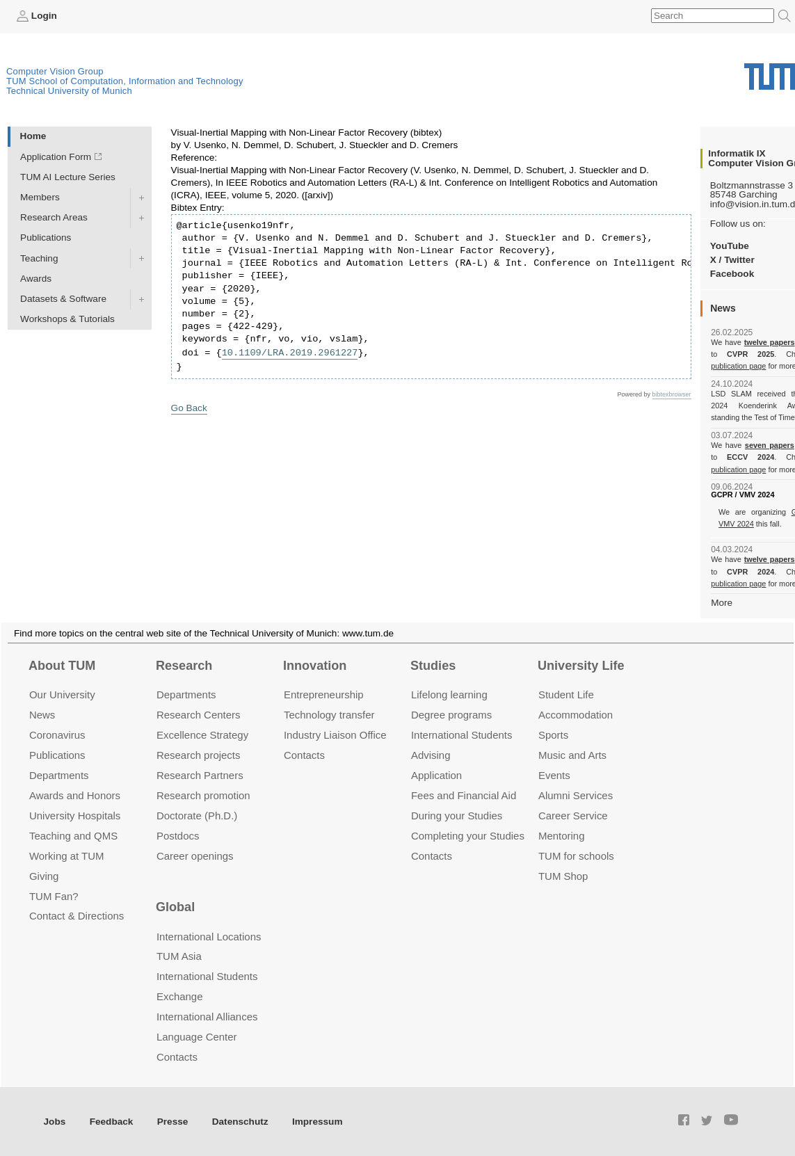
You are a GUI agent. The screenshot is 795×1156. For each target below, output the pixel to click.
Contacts (304, 755)
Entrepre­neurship (324, 694)
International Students (461, 735)
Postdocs (178, 836)
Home (33, 136)
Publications (45, 237)
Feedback (112, 1121)
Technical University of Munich (69, 91)
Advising (431, 755)
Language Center (196, 1037)
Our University (62, 694)
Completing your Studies (467, 836)
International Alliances (206, 1016)
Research (184, 666)
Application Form (55, 157)
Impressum (317, 1121)
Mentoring (561, 836)
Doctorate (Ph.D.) (196, 815)
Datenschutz (240, 1121)
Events (554, 775)
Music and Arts (572, 755)
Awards (35, 278)
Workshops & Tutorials (67, 319)
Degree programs (451, 715)
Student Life (566, 694)
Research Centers (198, 715)
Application (436, 775)
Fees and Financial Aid (463, 795)
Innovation (314, 666)
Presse (172, 1121)
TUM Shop (563, 876)
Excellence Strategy (202, 735)
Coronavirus (57, 735)
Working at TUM (66, 856)
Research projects (198, 755)
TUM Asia (179, 956)
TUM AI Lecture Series (67, 177)
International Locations (208, 936)
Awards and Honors (74, 795)
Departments (59, 775)
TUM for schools (576, 856)
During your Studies (456, 815)
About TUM (62, 666)
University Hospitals (74, 815)
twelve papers (769, 342)
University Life (581, 666)
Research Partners (199, 775)
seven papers (769, 445)
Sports (553, 735)
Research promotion (203, 795)
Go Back (189, 408)
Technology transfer (329, 715)
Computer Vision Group (55, 71)
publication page (738, 366)
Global (175, 907)
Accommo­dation (575, 715)
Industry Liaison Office (335, 735)
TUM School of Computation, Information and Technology (124, 81)
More (721, 602)
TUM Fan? (54, 896)
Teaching (39, 258)
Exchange (179, 996)
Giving (43, 876)
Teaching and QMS (73, 836)
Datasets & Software (63, 299)
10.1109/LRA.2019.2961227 (290, 353)
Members (40, 197)
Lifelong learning (449, 694)
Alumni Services (575, 795)
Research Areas (54, 217)
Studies (433, 666)
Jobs (55, 1121)
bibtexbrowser (671, 394)
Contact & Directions (76, 916)
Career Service (573, 815)
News (42, 715)
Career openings (195, 856)
